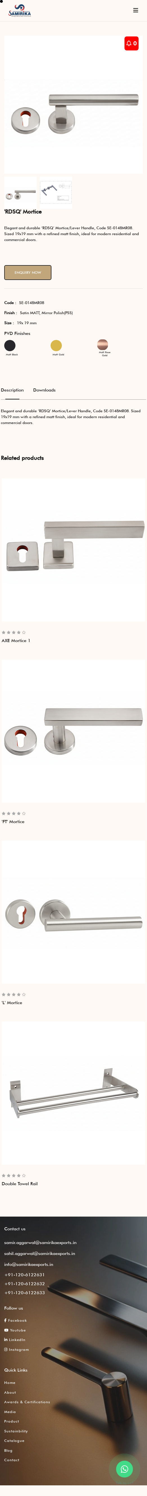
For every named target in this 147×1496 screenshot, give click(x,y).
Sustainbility (16, 1431)
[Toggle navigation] (136, 10)
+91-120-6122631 (24, 1274)
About (10, 1392)
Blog (8, 1450)
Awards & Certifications (27, 1402)
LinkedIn (15, 1339)
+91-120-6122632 (24, 1283)
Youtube (15, 1330)
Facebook (15, 1320)
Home (9, 1382)
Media (10, 1411)
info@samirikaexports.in (28, 1264)
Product (11, 1421)
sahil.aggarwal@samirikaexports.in (39, 1253)
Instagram (16, 1349)
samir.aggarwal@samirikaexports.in (40, 1242)
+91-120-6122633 (24, 1292)
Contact (11, 1460)
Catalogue (14, 1440)
